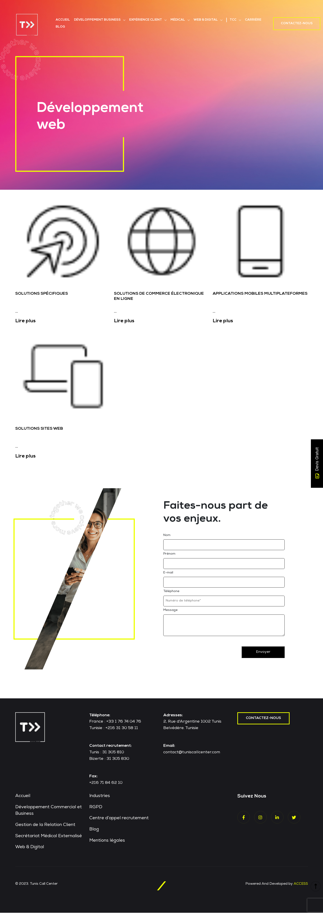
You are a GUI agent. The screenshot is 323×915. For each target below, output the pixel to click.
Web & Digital (206, 20)
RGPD (95, 809)
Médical (177, 20)
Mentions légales (107, 843)
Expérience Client (145, 20)
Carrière (253, 20)
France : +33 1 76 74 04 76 (115, 723)
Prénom (169, 555)
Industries (99, 798)
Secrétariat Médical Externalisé (49, 838)
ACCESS (300, 886)
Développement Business (97, 20)
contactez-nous (263, 720)
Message (170, 612)
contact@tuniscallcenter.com (191, 754)
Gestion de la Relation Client (45, 827)
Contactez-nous (297, 23)
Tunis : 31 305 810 (106, 754)
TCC (233, 20)
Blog (60, 26)
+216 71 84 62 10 (105, 785)
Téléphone (171, 593)
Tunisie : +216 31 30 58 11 (113, 730)
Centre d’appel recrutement (119, 820)
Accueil (63, 20)
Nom (166, 537)
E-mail (168, 574)
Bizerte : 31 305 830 (109, 760)
